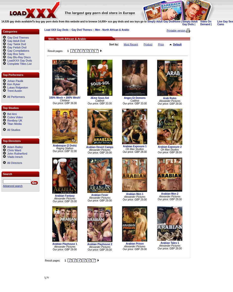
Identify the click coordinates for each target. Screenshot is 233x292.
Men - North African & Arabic (112, 29)
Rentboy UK (12, 120)
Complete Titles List (17, 63)
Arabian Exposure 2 (170, 146)
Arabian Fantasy (65, 195)
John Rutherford (15, 153)
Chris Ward (12, 150)
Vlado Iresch (13, 156)
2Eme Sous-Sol (100, 98)
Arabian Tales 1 (170, 243)
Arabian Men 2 (169, 193)
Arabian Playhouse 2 (99, 244)
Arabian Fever (99, 195)
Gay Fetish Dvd (16, 47)
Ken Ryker (11, 84)
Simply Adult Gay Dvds (190, 23)
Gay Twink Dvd (16, 44)
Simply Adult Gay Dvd (160, 21)
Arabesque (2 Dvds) (65, 145)
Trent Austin (12, 90)
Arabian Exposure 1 (135, 146)
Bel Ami (10, 113)
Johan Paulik (13, 80)
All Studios (11, 129)
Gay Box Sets (15, 53)
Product (148, 44)
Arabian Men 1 (134, 194)
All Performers (14, 96)
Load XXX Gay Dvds (56, 29)
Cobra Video (13, 117)
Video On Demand (205, 23)
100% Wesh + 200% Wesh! (64, 97)
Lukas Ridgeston (15, 87)
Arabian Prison (135, 243)
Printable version (176, 30)
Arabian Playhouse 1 (64, 244)
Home (177, 21)
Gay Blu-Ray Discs (19, 57)
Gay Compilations (18, 50)
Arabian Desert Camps (99, 147)
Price (161, 44)
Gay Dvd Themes (82, 29)
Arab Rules (170, 98)
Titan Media (12, 123)
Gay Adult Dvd (16, 40)
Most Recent (131, 44)
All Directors (12, 162)
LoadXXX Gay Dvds (19, 60)
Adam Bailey (13, 147)
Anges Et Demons (135, 98)
